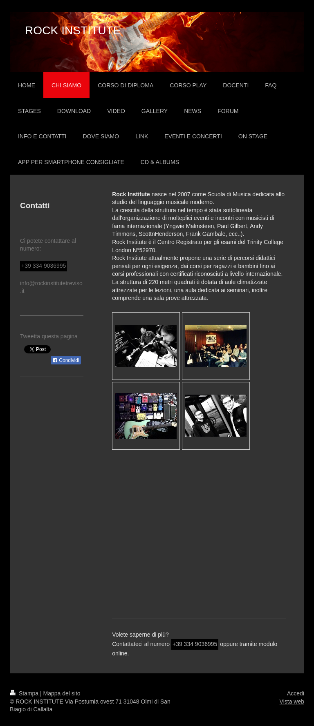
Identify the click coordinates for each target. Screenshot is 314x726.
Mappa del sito (62, 693)
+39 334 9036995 (195, 644)
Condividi (65, 360)
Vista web (292, 701)
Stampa (25, 693)
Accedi (295, 693)
